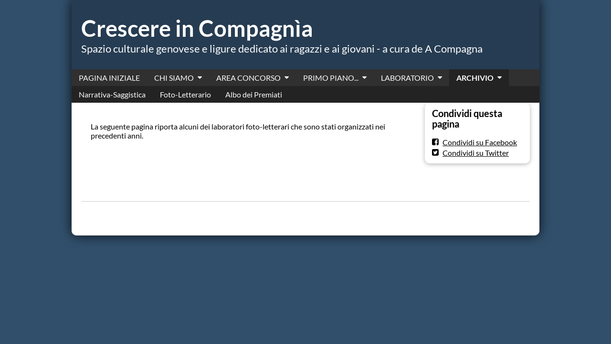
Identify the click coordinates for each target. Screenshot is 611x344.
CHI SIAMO (174, 77)
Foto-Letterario (185, 94)
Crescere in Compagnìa (197, 28)
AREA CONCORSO (248, 77)
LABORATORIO (407, 77)
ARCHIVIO (475, 77)
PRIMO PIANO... (330, 77)
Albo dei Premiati (253, 94)
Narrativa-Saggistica (112, 94)
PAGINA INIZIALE (109, 77)
